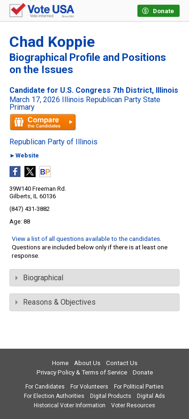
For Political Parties (139, 386)
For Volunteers (89, 386)
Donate (143, 372)
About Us (87, 363)
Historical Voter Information (70, 405)
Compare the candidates (42, 122)
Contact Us (121, 363)
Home (60, 363)
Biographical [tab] (39, 277)
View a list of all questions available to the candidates (86, 238)
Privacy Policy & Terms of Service (82, 372)
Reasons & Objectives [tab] (55, 302)
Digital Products (110, 396)
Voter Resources (133, 405)
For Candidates (45, 386)
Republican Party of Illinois (53, 142)
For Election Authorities (54, 396)
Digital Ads (151, 396)
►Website (24, 156)
